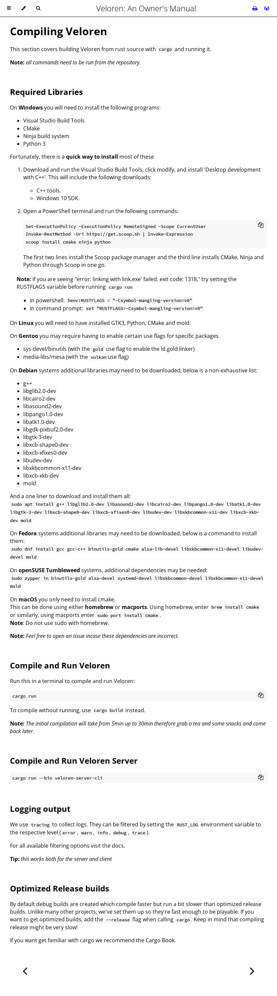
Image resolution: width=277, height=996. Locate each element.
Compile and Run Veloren (60, 665)
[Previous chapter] (25, 970)
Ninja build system (46, 136)
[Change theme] (23, 8)
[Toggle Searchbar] (38, 8)
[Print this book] (255, 8)
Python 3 (34, 143)
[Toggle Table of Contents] (9, 8)
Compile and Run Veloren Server (74, 760)
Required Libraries (46, 91)
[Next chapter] (252, 970)
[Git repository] (266, 8)
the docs (113, 845)
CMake (31, 128)
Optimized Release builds (59, 888)
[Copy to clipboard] (260, 226)
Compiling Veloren (58, 31)
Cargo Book (160, 940)
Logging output (40, 808)
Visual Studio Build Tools (54, 120)
